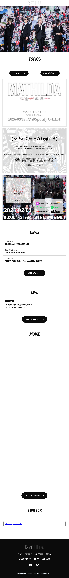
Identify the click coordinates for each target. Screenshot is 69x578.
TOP (20, 554)
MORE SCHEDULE (32, 319)
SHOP (36, 559)
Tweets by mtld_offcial (13, 523)
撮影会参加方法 (48, 73)
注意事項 (16, 73)
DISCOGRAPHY (25, 559)
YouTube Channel (32, 495)
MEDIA (48, 554)
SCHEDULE (38, 554)
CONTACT (46, 559)
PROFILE (28, 554)
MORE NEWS (33, 273)
